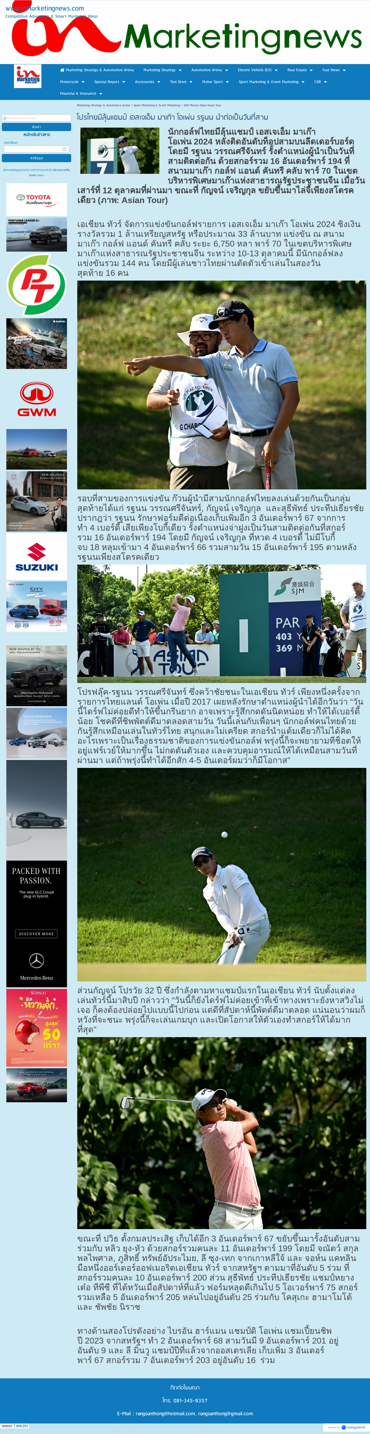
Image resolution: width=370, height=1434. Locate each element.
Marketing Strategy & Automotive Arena (103, 105)
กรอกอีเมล (10, 143)
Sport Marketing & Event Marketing (157, 105)
